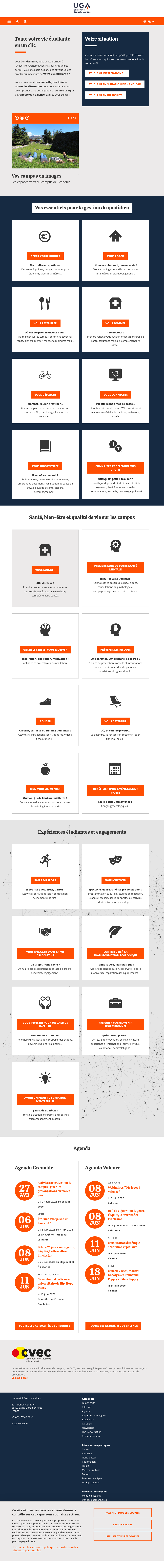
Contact (86, 1449)
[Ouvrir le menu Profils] (25, 21)
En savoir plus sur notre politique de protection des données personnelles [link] (45, 1549)
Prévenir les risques (115, 649)
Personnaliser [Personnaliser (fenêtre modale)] (122, 1524)
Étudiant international (107, 73)
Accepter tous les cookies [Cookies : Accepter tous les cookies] (123, 1512)
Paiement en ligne (92, 1478)
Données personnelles (94, 1499)
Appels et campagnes (94, 1415)
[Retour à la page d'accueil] (82, 9)
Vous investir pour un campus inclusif (45, 1024)
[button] (17, 21)
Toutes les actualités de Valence (113, 1326)
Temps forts (88, 1402)
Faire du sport (45, 880)
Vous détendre (115, 721)
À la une (86, 1407)
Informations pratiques (96, 1445)
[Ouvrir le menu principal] (9, 21)
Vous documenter (45, 466)
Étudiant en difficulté (105, 95)
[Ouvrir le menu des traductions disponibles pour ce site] (150, 21)
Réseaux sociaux (91, 1436)
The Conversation (91, 1431)
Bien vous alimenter (45, 789)
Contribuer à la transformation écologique (115, 953)
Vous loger (115, 256)
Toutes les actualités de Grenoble (44, 1326)
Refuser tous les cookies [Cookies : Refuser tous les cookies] (122, 1536)
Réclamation (89, 1461)
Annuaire (87, 1453)
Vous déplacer (45, 395)
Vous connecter (115, 395)
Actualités (88, 1398)
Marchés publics (91, 1470)
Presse (85, 1474)
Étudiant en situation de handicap (115, 84)
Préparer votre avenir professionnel (115, 1024)
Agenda (86, 1411)
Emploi (86, 1465)
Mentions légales (91, 1495)
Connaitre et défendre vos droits (115, 468)
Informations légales (94, 1491)
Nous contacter (20, 1423)
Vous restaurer (45, 323)
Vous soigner (115, 323)
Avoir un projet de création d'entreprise (45, 1099)
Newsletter (88, 1427)
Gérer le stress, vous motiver (45, 649)
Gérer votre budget (45, 256)
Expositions (88, 1419)
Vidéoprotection (91, 1482)
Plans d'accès (89, 1457)
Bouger (45, 721)
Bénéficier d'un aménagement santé (115, 790)
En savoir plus (20, 1377)
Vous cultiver (115, 880)
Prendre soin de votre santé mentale (115, 567)
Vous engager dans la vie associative (45, 953)
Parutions (87, 1423)
